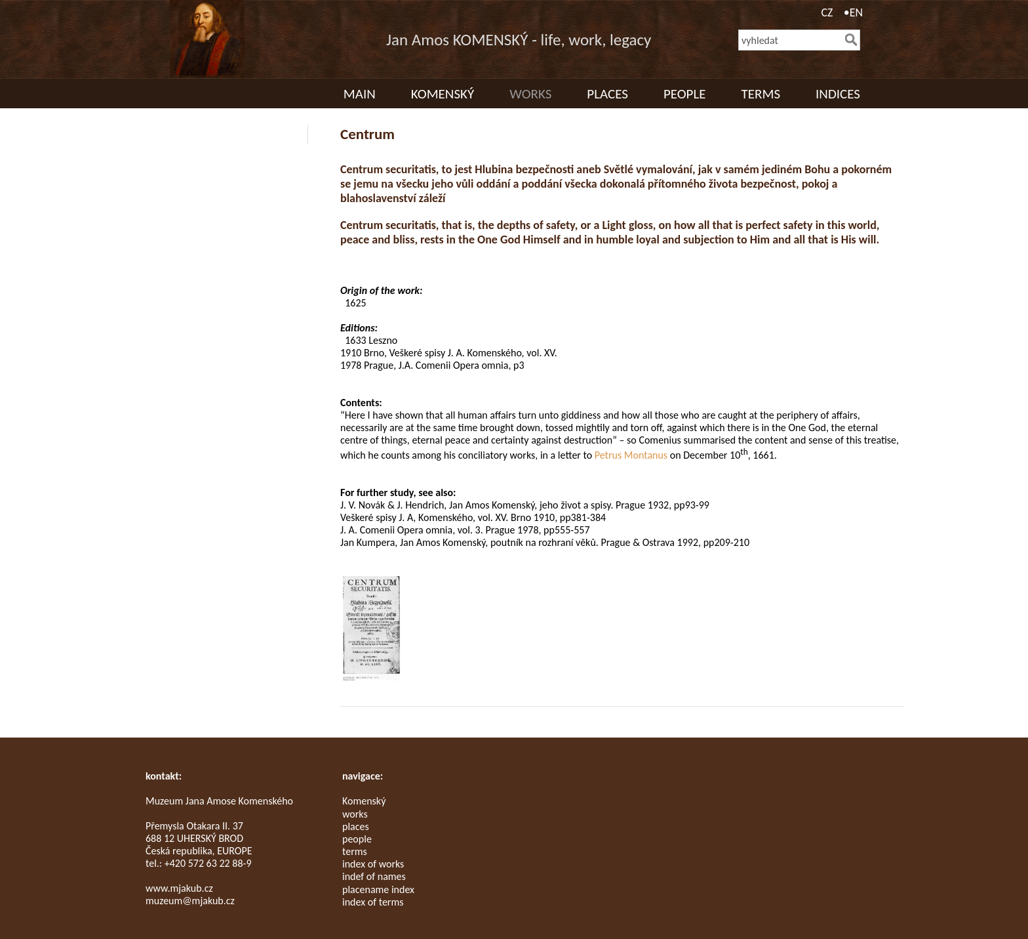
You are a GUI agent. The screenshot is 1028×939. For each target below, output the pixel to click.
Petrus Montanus (631, 455)
